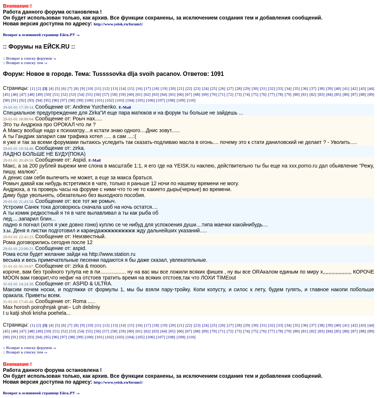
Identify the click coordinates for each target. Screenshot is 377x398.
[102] (109, 100)
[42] (354, 88)
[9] (82, 88)
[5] (57, 88)
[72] (230, 94)
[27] (230, 88)
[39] (329, 88)
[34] (288, 88)
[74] (246, 94)
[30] (254, 88)
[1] (32, 88)
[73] (238, 94)
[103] (119, 100)
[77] (271, 94)
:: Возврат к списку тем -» (25, 62)
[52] (64, 94)
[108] (170, 100)
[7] (70, 88)
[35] (296, 88)
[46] (14, 94)
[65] (172, 94)
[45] (6, 94)
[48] (31, 94)
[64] (164, 94)
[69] (205, 94)
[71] (221, 94)
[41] (346, 88)
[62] (147, 94)
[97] (63, 100)
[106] (150, 100)
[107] (160, 100)
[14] (122, 88)
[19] (164, 88)
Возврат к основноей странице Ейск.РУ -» (41, 34)
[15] (130, 88)
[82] (313, 94)
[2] (38, 88)
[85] (337, 94)
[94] (39, 100)
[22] (189, 88)
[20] (172, 88)
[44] (370, 88)
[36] (304, 88)
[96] (55, 100)
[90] (6, 100)
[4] (51, 88)
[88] (362, 94)
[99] (80, 100)
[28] (238, 88)
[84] (329, 94)
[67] (188, 94)
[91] (14, 100)
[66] (180, 94)
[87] (354, 94)
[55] (89, 94)
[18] (155, 88)
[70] (213, 94)
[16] (139, 88)
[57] (105, 94)
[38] (321, 88)
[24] (205, 88)
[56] (97, 94)
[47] (23, 94)
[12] (106, 88)
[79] (288, 94)
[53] (72, 94)
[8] (76, 88)
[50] (48, 94)
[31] (263, 88)
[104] (130, 100)
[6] (63, 88)
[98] (71, 100)
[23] (197, 88)
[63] (155, 94)
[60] (130, 94)
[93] (31, 100)
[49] (39, 94)
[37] (313, 88)
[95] (47, 100)
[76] (263, 94)
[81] (304, 94)
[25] (213, 88)
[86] (346, 94)
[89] (370, 94)
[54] (81, 94)
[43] (362, 88)
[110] (191, 100)
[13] (114, 88)
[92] (22, 100)
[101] (99, 100)
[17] (147, 88)
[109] (181, 100)
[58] (114, 94)
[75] (254, 94)
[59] (122, 94)
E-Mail (125, 107)
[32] (271, 88)
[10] (89, 88)
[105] (140, 100)
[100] (89, 100)
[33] (279, 88)
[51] (56, 94)
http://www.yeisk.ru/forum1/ (118, 24)
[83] (321, 94)
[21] (180, 88)
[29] (246, 88)
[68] (197, 94)
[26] (222, 88)
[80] (296, 94)
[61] (138, 94)
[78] (279, 94)
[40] (337, 88)
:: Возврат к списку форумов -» (29, 58)
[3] (45, 88)
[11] (98, 88)
